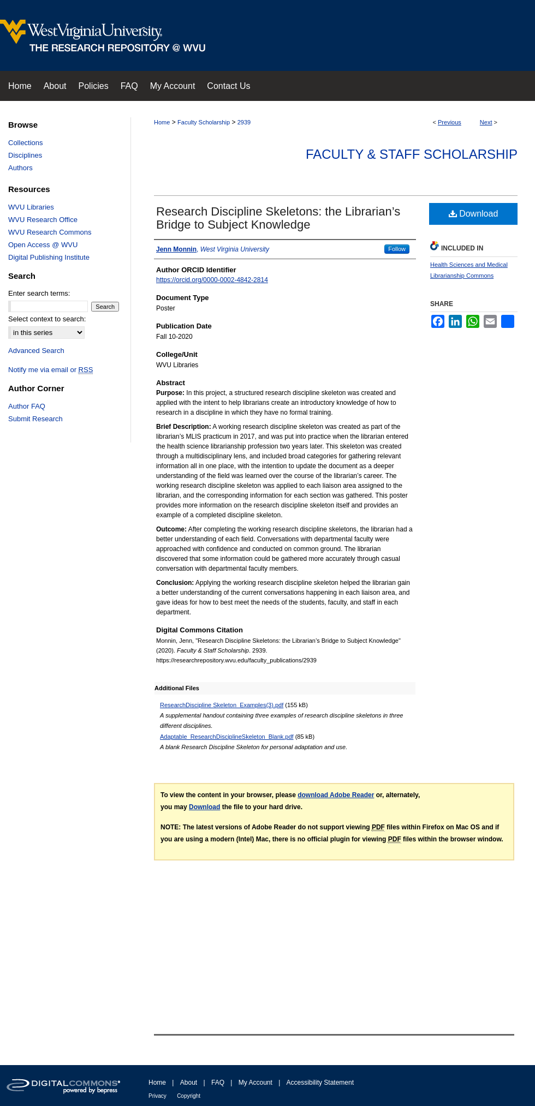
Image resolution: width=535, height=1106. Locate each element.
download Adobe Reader (336, 795)
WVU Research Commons (49, 232)
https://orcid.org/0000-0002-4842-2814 (212, 280)
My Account (255, 1082)
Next (486, 122)
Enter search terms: (39, 293)
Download (473, 213)
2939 (244, 122)
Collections (25, 143)
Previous (449, 122)
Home (162, 122)
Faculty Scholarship (203, 122)
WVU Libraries (31, 207)
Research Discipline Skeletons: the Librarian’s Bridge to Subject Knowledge (278, 218)
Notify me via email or (50, 370)
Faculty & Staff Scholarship (412, 154)
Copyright (188, 1096)
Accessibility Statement (320, 1082)
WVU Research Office (43, 220)
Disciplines (25, 155)
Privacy (157, 1096)
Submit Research (35, 419)
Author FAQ (26, 406)
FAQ (217, 1082)
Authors (20, 168)
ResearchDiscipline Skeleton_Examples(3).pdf (221, 705)
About (188, 1082)
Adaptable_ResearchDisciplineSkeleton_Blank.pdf (227, 736)
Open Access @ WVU (43, 245)
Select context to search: (47, 319)
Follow (397, 249)
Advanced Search (36, 350)
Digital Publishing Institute (49, 257)
